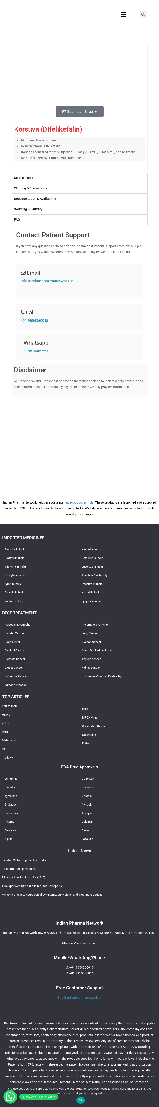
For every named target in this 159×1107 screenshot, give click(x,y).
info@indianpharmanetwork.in (47, 280)
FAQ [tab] (17, 219)
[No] (153, 1095)
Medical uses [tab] (23, 178)
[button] (123, 14)
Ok (81, 1100)
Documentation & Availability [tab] (35, 198)
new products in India (79, 502)
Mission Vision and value (79, 943)
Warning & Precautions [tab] (30, 188)
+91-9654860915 (34, 320)
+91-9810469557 (34, 350)
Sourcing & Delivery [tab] (28, 209)
